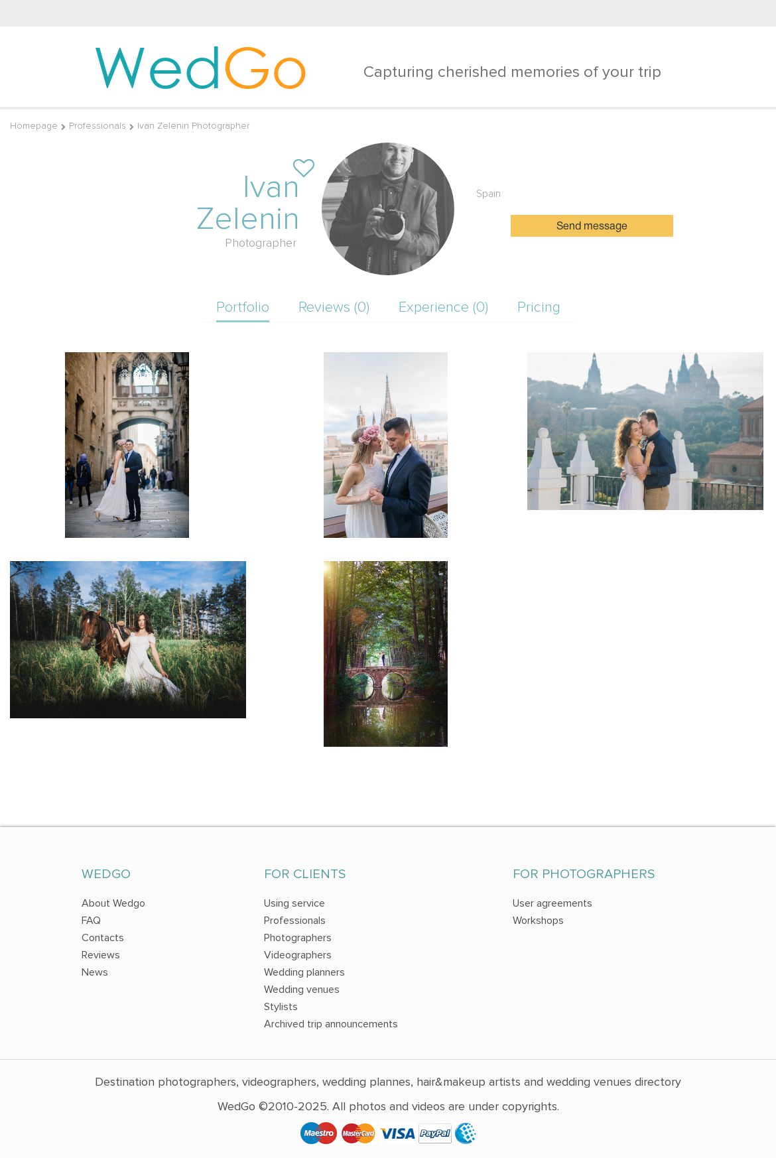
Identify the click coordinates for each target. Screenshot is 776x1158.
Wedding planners (304, 972)
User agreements (552, 903)
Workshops (538, 920)
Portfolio (242, 307)
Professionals (97, 125)
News (95, 972)
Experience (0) (443, 307)
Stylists (281, 1006)
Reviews (101, 955)
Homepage (34, 125)
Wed (200, 66)
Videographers (298, 955)
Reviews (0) (333, 307)
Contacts (103, 937)
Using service (294, 903)
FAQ (91, 920)
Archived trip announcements (331, 1024)
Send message (591, 226)
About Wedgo (113, 903)
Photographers (298, 937)
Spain (488, 193)
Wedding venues (302, 989)
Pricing (538, 307)
